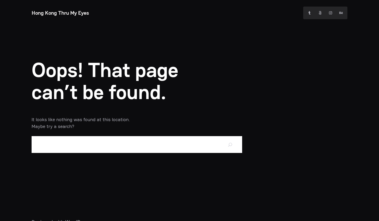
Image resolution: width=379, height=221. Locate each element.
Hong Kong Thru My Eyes (60, 12)
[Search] (230, 144)
